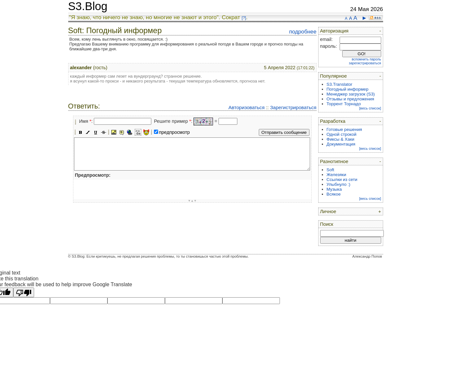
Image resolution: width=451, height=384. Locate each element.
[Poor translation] (23, 292)
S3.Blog (87, 6)
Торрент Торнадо (344, 103)
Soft (330, 169)
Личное (328, 211)
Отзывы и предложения (350, 98)
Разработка (332, 121)
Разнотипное (334, 161)
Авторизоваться (246, 107)
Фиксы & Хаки (341, 139)
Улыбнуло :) (338, 184)
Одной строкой (342, 134)
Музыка (334, 189)
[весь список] (370, 108)
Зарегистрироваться (293, 107)
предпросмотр (174, 132)
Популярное (333, 76)
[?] (244, 18)
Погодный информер (348, 89)
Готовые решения (344, 129)
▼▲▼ (192, 200)
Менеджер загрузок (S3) (351, 94)
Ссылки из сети (342, 179)
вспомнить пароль (366, 59)
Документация (341, 144)
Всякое (334, 194)
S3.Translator (340, 84)
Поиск (326, 224)
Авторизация (334, 30)
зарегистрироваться (365, 63)
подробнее (302, 32)
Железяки (336, 174)
